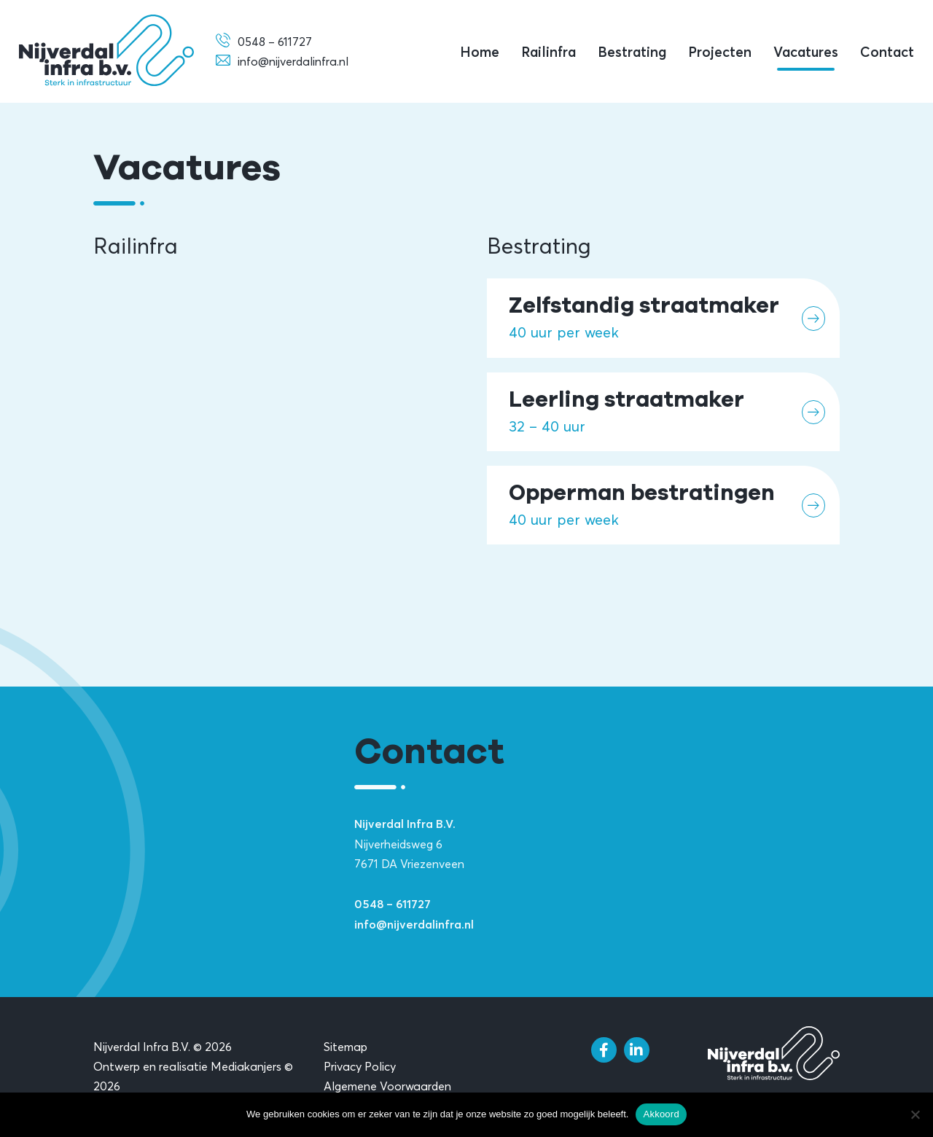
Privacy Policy (360, 1066)
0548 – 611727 (392, 904)
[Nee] (914, 1114)
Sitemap (345, 1046)
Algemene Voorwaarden (387, 1086)
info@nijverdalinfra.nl (414, 925)
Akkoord (661, 1114)
